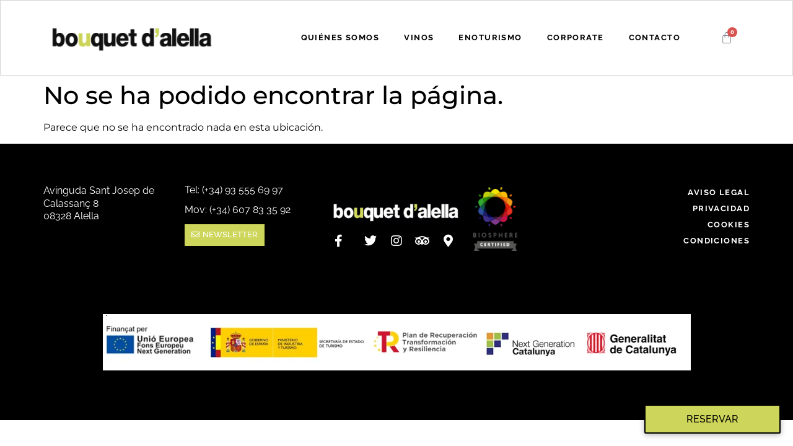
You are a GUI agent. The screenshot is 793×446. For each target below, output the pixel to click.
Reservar (712, 419)
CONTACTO (654, 37)
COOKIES (729, 224)
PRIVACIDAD (721, 208)
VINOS (419, 37)
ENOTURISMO (490, 37)
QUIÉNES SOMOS (340, 37)
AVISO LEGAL (719, 192)
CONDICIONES (716, 240)
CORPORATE (575, 37)
